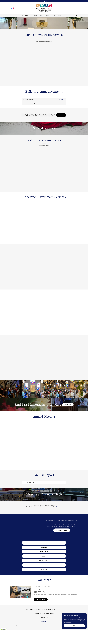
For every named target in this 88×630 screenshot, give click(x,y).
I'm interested (40, 599)
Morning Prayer (44, 560)
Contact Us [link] (33, 609)
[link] (11, 8)
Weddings (44, 569)
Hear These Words (44, 565)
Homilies (61, 115)
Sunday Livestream (44, 542)
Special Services (44, 551)
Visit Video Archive (62, 530)
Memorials (68, 404)
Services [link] (38, 609)
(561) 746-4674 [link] (44, 621)
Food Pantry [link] (51, 609)
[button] (27, 15)
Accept (74, 625)
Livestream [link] (44, 609)
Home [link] (22, 15)
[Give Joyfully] (44, 1)
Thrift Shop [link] (59, 609)
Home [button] (27, 609)
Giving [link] (60, 15)
